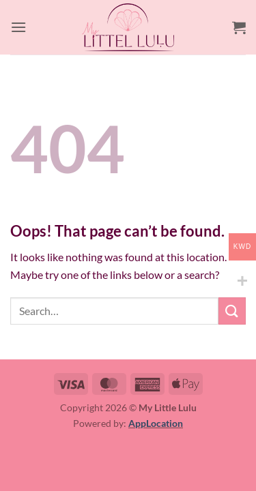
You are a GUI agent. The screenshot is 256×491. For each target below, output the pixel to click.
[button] (18, 27)
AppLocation (155, 423)
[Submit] (232, 310)
